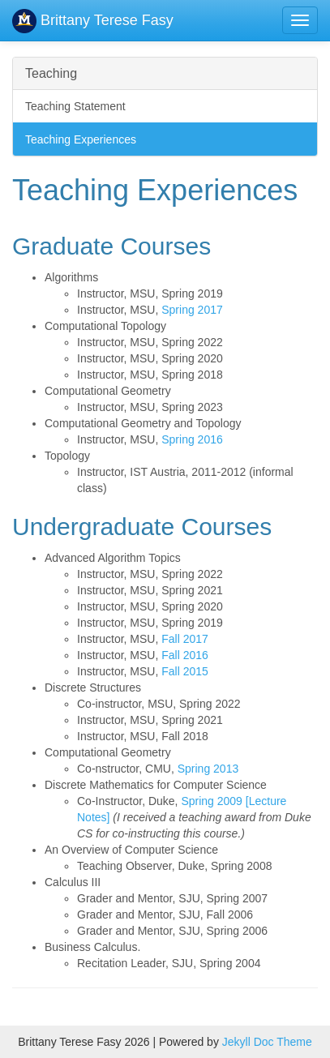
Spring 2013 (208, 768)
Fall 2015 (184, 671)
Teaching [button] (51, 73)
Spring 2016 (192, 439)
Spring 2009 (211, 801)
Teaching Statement (75, 106)
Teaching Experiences (80, 139)
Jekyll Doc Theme (267, 1041)
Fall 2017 (184, 638)
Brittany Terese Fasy (93, 20)
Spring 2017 (192, 309)
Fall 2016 (184, 655)
